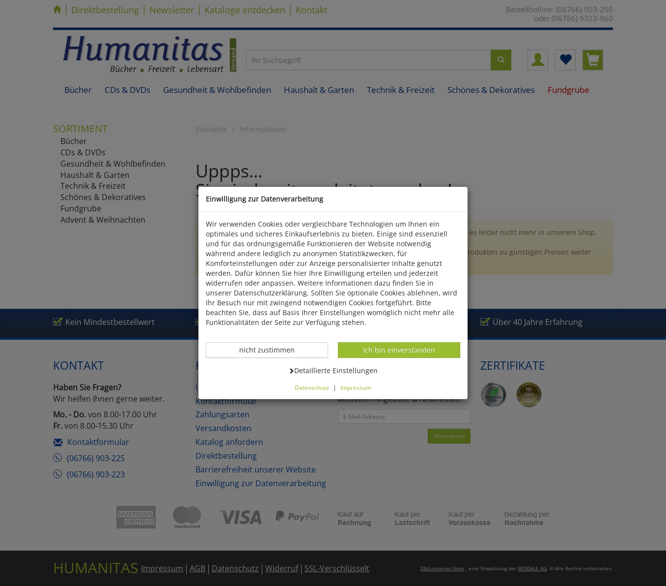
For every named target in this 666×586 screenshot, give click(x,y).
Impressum (355, 387)
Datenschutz (312, 387)
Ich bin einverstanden (398, 349)
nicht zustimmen (272, 349)
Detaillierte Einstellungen (333, 370)
